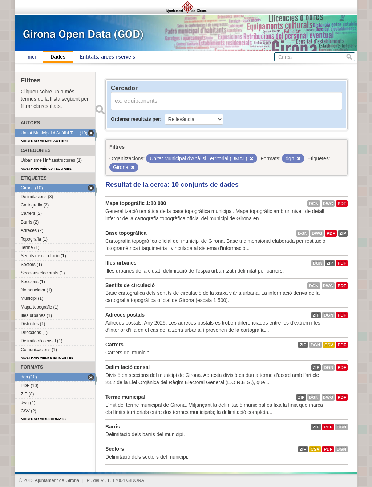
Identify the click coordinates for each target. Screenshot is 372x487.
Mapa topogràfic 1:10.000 (135, 203)
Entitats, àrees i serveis (107, 56)
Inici (31, 56)
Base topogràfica (126, 233)
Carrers (114, 344)
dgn (313, 203)
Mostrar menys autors (44, 141)
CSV (328, 344)
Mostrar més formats (43, 419)
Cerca (349, 57)
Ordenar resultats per (135, 119)
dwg (328, 203)
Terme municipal (125, 397)
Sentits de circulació (130, 285)
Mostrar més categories (46, 168)
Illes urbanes (121, 263)
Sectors (114, 449)
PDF (341, 203)
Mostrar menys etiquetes (47, 357)
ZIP (343, 233)
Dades (57, 56)
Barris (112, 427)
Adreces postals (125, 315)
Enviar (99, 109)
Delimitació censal (127, 367)
